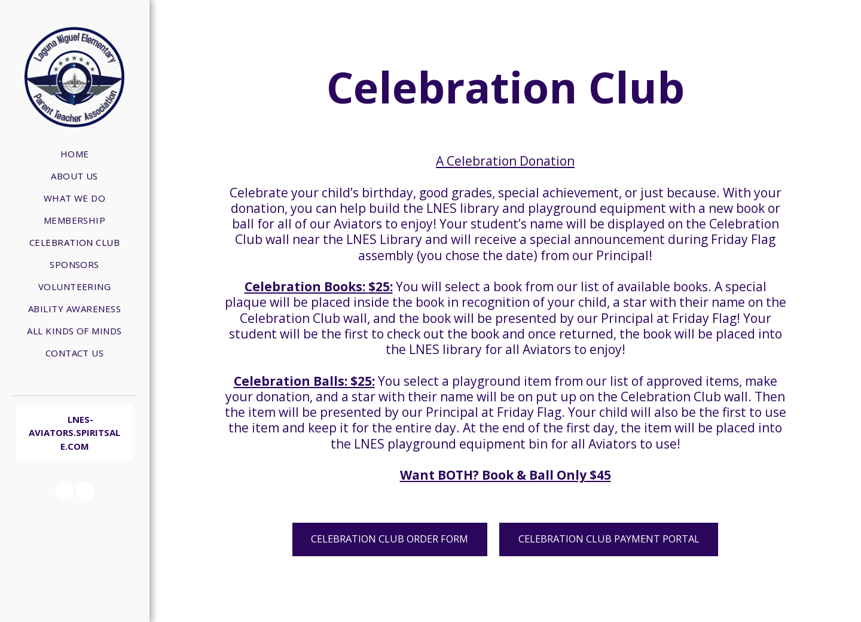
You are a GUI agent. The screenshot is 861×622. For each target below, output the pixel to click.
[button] (65, 491)
